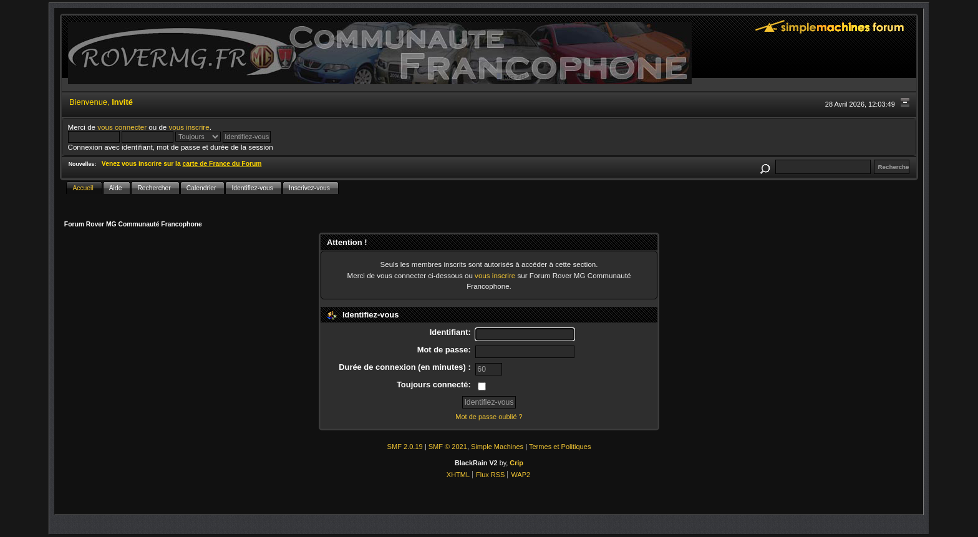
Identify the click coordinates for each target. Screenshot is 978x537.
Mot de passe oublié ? (488, 416)
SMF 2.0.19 (405, 446)
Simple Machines (497, 446)
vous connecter (122, 127)
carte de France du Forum (222, 163)
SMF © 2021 (447, 446)
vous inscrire (189, 127)
